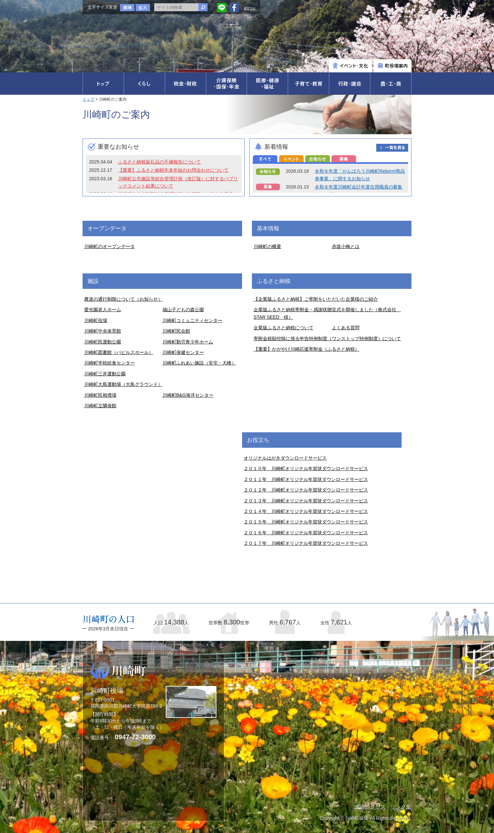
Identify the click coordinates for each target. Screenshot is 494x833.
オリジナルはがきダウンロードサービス (285, 458)
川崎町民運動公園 (102, 341)
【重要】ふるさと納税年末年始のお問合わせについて (173, 170)
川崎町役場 (95, 320)
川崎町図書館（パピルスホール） (118, 352)
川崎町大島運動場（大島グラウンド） (123, 384)
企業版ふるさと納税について (283, 327)
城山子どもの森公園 (183, 309)
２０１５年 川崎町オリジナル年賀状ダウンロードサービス (306, 521)
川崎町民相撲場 (100, 395)
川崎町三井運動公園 (105, 373)
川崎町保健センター (183, 352)
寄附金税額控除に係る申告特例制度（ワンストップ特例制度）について (327, 338)
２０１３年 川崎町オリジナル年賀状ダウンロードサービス (306, 500)
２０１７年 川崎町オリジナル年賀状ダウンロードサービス (306, 543)
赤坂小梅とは (345, 246)
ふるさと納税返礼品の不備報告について (159, 161)
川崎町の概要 (267, 246)
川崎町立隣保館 (100, 405)
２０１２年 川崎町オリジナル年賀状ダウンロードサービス (306, 489)
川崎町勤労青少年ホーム (187, 341)
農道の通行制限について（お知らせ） (123, 299)
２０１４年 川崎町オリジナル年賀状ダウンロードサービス (306, 511)
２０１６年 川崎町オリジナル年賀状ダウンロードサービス (306, 532)
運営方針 (250, 8)
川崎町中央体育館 (102, 331)
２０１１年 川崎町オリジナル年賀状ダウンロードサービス (306, 479)
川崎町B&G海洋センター (188, 395)
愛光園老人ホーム (102, 309)
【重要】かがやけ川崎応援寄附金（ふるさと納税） (306, 349)
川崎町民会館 (176, 331)
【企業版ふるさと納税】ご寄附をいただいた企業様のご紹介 (316, 299)
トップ (88, 99)
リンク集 (400, 807)
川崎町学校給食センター (109, 363)
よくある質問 (345, 327)
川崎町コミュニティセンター (192, 320)
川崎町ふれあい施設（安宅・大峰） (199, 363)
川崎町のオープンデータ (109, 246)
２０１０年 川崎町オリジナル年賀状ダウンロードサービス (306, 468)
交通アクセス (370, 807)
